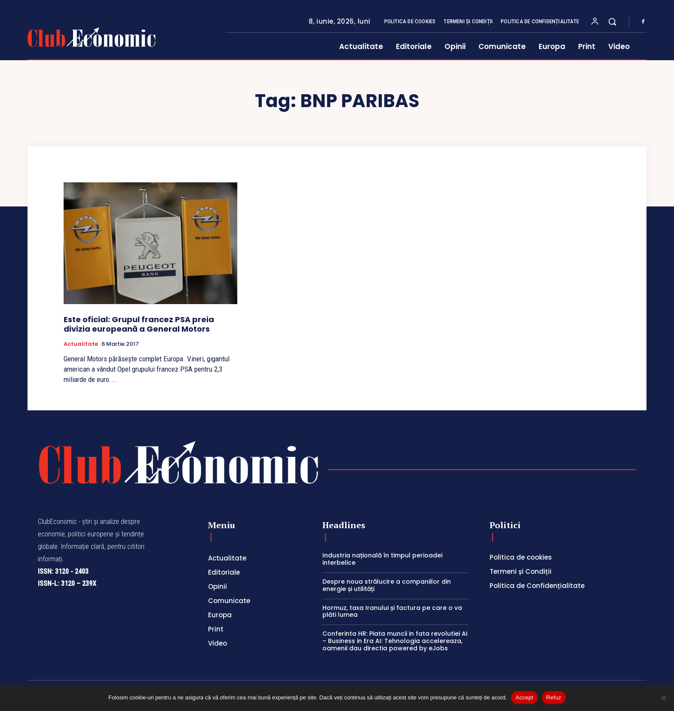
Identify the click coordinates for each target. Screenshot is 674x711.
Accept (524, 697)
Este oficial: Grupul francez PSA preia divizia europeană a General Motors (139, 324)
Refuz (553, 697)
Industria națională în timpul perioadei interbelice (382, 559)
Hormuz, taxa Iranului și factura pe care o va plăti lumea (392, 611)
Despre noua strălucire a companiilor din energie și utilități (386, 585)
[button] (612, 21)
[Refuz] (663, 697)
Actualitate (81, 344)
